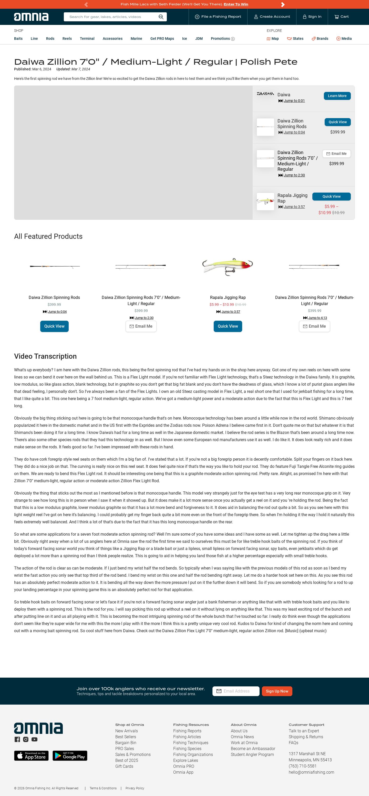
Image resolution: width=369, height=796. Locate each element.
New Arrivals (126, 730)
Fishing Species (187, 748)
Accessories (112, 38)
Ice (184, 38)
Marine (136, 38)
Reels (67, 38)
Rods (50, 38)
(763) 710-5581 (303, 766)
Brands (320, 38)
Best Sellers (125, 736)
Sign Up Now (299, 691)
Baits (18, 38)
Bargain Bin (125, 742)
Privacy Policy (135, 788)
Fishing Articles (187, 736)
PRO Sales (124, 748)
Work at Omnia (244, 742)
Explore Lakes (185, 760)
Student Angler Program (252, 754)
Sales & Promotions (133, 754)
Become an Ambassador (253, 748)
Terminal (87, 38)
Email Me (336, 153)
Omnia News (242, 736)
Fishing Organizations (193, 754)
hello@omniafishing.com (311, 772)
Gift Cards (124, 766)
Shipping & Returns (306, 736)
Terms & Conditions (103, 788)
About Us (239, 730)
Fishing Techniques (190, 742)
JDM (199, 38)
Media (344, 39)
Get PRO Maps (162, 38)
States (295, 38)
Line (34, 38)
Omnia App (183, 772)
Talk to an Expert (304, 730)
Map (273, 38)
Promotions (223, 39)
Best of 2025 (126, 760)
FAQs (293, 742)
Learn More (337, 96)
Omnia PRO (183, 766)
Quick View (338, 122)
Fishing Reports (187, 730)
